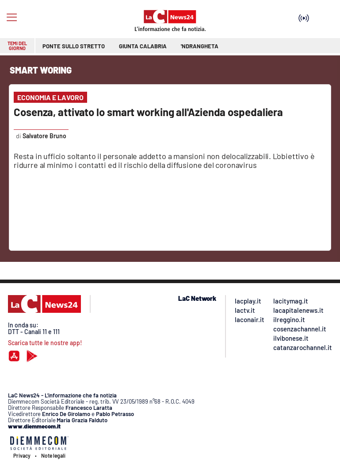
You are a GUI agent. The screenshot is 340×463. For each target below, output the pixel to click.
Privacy (22, 455)
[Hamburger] (12, 17)
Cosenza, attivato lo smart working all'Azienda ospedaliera (148, 111)
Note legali (53, 455)
